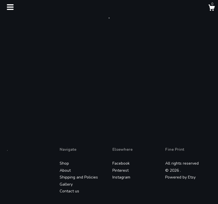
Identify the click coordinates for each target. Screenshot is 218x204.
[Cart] (211, 8)
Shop (64, 163)
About (65, 170)
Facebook (121, 163)
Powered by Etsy (180, 177)
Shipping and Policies (79, 177)
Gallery (66, 184)
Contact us (69, 191)
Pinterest (120, 170)
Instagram (121, 177)
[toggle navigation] (10, 7)
